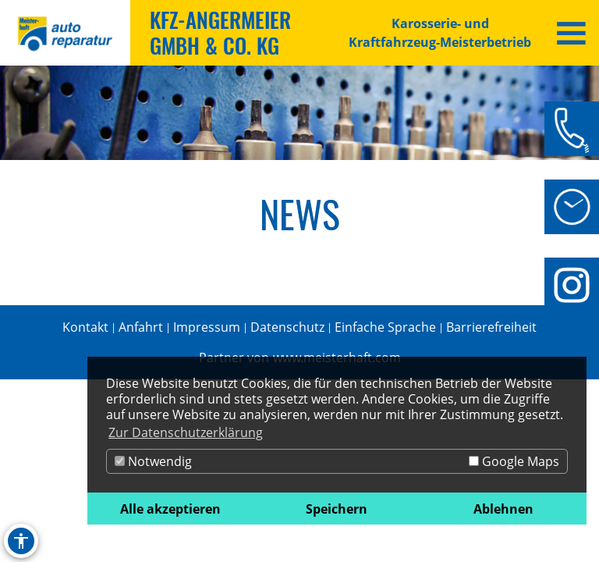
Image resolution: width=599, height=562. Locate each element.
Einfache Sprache (385, 327)
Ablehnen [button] (503, 509)
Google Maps (514, 461)
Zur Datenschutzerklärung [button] (185, 432)
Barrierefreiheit (491, 327)
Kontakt (85, 327)
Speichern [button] (336, 509)
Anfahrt (141, 327)
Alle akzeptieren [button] (170, 509)
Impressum (206, 327)
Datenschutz (287, 327)
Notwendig (153, 461)
